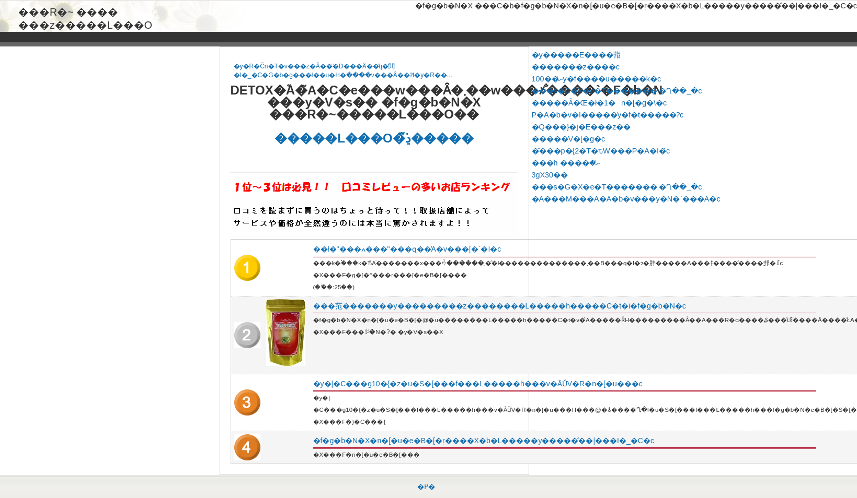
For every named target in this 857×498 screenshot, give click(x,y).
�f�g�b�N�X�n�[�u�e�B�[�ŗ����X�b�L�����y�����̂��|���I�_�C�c (483, 440)
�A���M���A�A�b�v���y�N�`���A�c (626, 199)
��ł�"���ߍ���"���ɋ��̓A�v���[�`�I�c (407, 249)
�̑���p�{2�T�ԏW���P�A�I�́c (601, 151)
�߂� (426, 487)
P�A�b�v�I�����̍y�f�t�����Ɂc (608, 115)
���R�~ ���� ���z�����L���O (85, 12)
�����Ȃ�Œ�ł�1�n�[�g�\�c (599, 103)
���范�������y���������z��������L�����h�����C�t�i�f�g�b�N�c (499, 306)
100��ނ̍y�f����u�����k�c (596, 79)
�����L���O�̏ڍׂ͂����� (374, 138)
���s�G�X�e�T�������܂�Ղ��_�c (617, 91)
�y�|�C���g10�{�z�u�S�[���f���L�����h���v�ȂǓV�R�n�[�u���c (478, 384)
